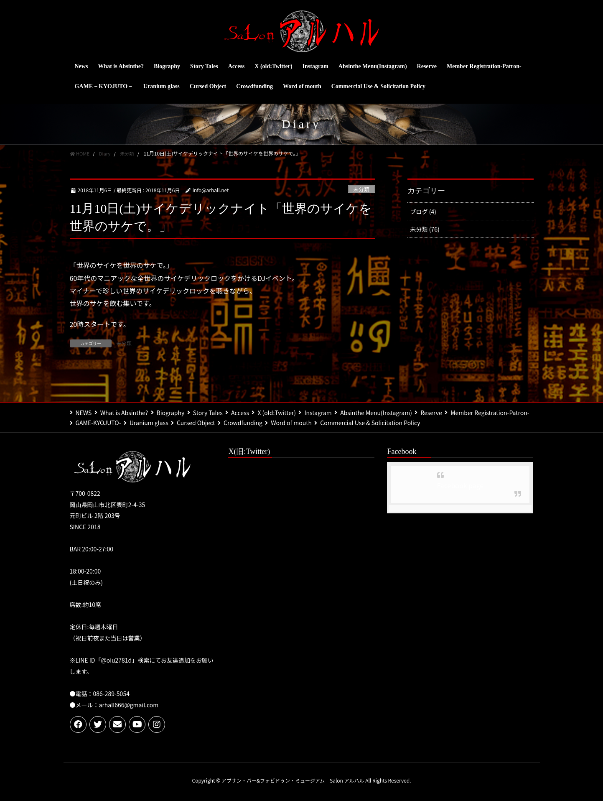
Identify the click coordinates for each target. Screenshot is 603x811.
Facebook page (460, 495)
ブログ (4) (423, 211)
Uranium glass (243, 422)
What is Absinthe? (127, 412)
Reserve (460, 412)
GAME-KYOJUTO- (189, 422)
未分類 (361, 189)
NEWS (84, 412)
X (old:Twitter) (295, 412)
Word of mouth (396, 422)
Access (255, 412)
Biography (178, 412)
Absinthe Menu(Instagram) (402, 412)
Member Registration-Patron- (115, 422)
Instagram (339, 412)
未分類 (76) (425, 229)
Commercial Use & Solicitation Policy (126, 432)
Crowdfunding (344, 422)
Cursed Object (294, 422)
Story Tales (219, 412)
